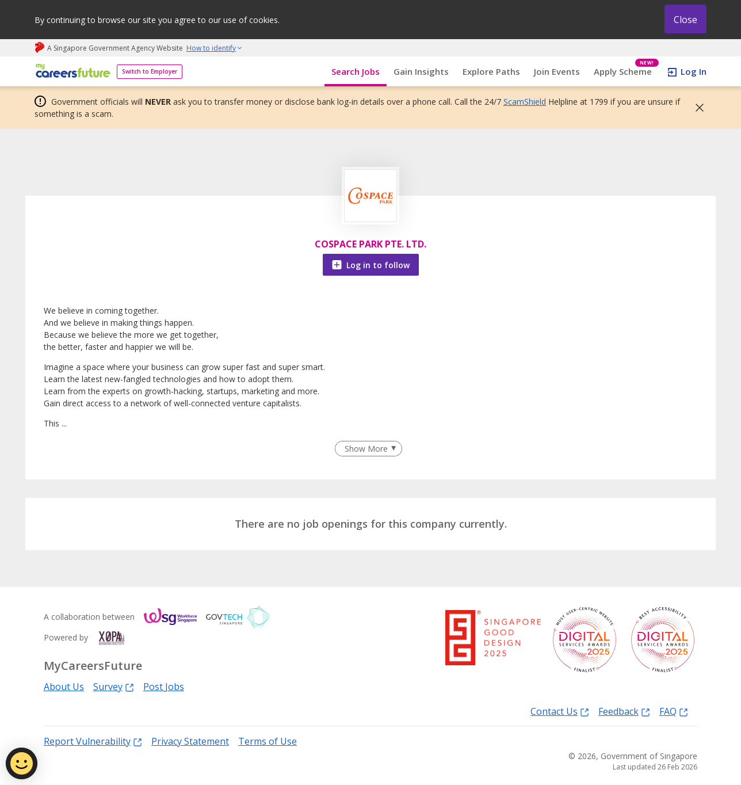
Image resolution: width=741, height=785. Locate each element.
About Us (64, 686)
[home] (71, 71)
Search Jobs (355, 71)
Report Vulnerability (93, 741)
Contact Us (559, 711)
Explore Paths (491, 71)
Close (685, 19)
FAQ (673, 711)
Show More (366, 448)
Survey (113, 686)
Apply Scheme (626, 72)
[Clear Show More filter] (368, 449)
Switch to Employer (149, 71)
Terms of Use (267, 741)
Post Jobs (163, 686)
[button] (696, 108)
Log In (693, 71)
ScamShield (524, 101)
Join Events (557, 71)
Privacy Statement (190, 741)
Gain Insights (421, 71)
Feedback (624, 711)
